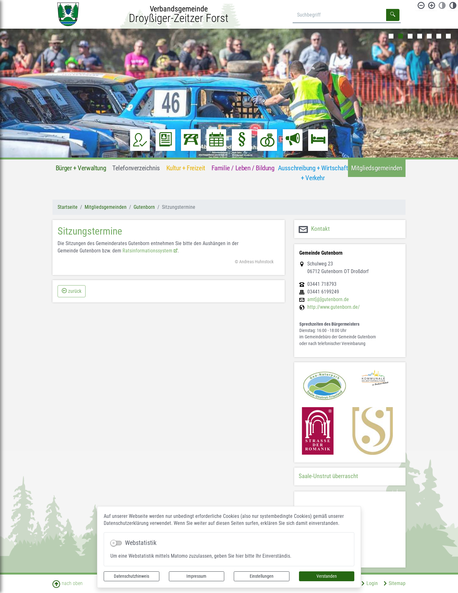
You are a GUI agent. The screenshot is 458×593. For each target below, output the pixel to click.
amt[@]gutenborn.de (328, 299)
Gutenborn (144, 207)
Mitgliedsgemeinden (106, 207)
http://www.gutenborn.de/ (333, 307)
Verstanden (326, 576)
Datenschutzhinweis (131, 576)
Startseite (68, 207)
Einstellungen (262, 576)
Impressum (196, 576)
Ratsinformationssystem (147, 251)
